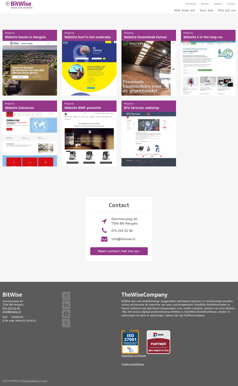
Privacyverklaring (30, 380)
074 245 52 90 (122, 231)
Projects (10, 33)
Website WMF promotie (89, 133)
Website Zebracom (29, 133)
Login (44, 380)
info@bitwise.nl (123, 239)
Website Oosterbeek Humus (148, 63)
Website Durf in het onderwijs (89, 63)
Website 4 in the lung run (208, 63)
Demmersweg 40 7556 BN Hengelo (124, 221)
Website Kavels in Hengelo (29, 63)
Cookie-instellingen (132, 364)
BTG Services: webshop (148, 133)
